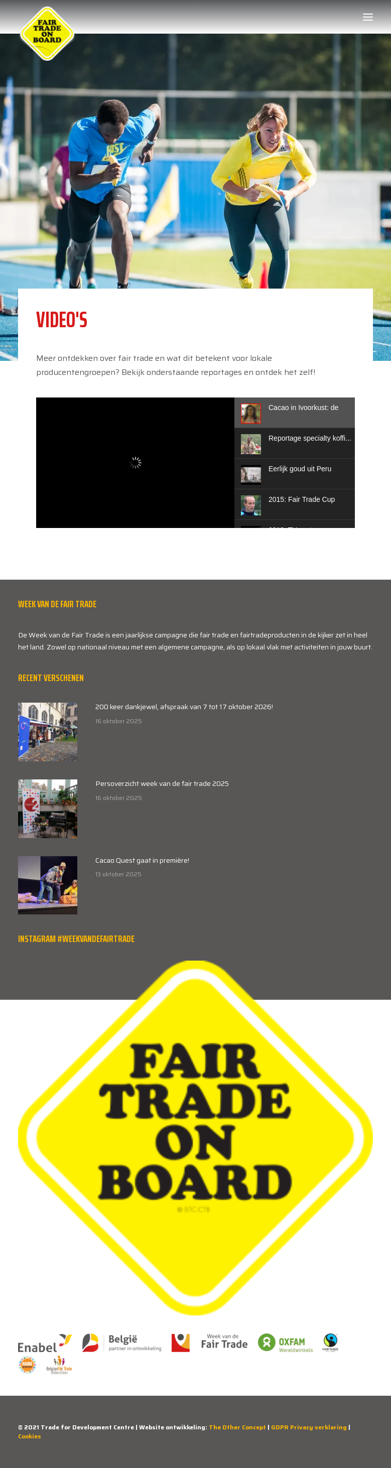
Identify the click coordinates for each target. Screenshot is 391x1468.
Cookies (29, 1436)
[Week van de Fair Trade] (47, 17)
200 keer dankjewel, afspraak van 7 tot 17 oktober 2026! (184, 706)
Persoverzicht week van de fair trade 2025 (162, 783)
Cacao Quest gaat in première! (142, 860)
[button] (368, 17)
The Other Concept (237, 1427)
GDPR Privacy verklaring (309, 1427)
